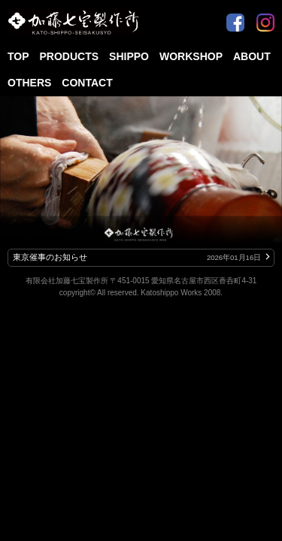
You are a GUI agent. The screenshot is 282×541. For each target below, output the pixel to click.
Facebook (235, 16)
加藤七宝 (73, 23)
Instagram (265, 16)
